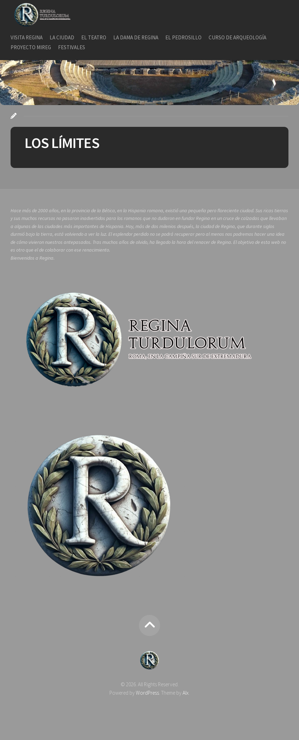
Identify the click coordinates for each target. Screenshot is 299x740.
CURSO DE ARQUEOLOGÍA (237, 37)
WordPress (147, 692)
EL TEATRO (93, 37)
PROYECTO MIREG (31, 47)
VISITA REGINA (27, 37)
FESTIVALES (71, 47)
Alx (186, 692)
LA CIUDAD (62, 37)
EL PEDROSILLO (183, 37)
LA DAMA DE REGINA (135, 37)
